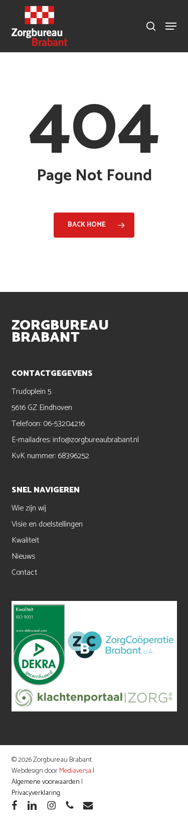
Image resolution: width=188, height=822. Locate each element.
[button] (170, 26)
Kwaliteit (25, 540)
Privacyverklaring (36, 793)
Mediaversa (75, 771)
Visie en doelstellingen (47, 524)
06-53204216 (64, 424)
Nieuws (23, 556)
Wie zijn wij (29, 508)
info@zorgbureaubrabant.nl (96, 440)
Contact (24, 572)
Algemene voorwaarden (46, 782)
